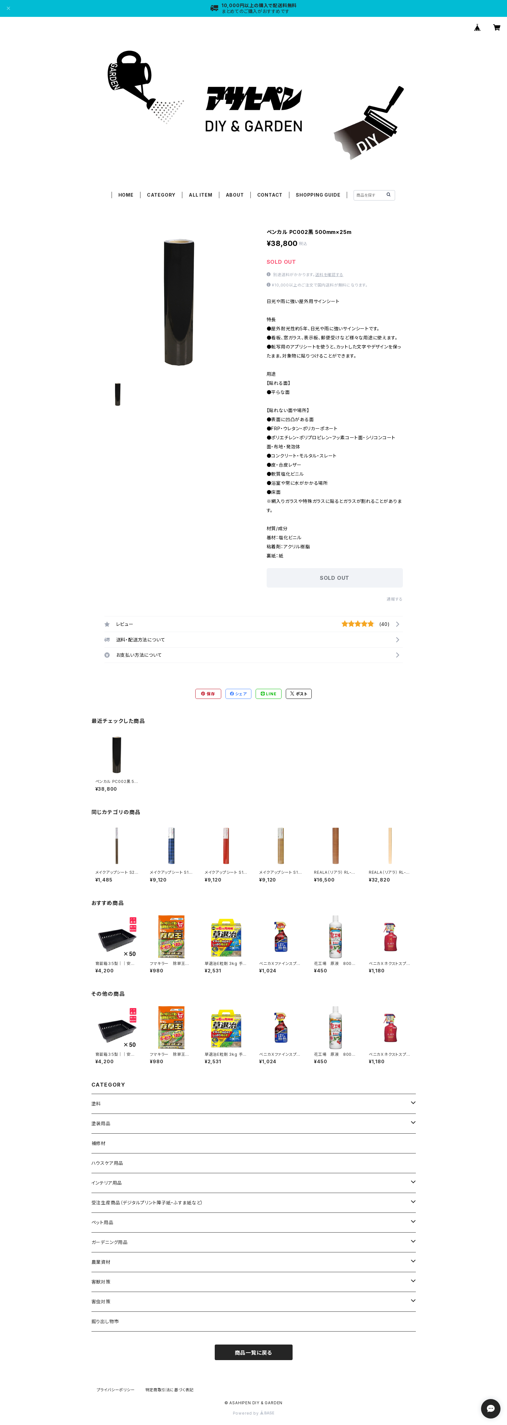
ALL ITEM (200, 195)
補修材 (98, 1143)
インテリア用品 (106, 1183)
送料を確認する (329, 274)
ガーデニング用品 (109, 1242)
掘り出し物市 (105, 1321)
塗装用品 (101, 1123)
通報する (395, 599)
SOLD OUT (334, 578)
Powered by (253, 1413)
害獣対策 (101, 1282)
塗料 (96, 1103)
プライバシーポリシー (116, 1389)
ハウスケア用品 (107, 1163)
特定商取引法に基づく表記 (169, 1389)
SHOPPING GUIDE (318, 195)
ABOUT (235, 195)
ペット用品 (102, 1222)
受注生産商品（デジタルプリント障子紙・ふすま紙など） (147, 1202)
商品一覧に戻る (253, 1352)
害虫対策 (101, 1301)
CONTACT (270, 195)
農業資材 (101, 1262)
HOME (126, 195)
